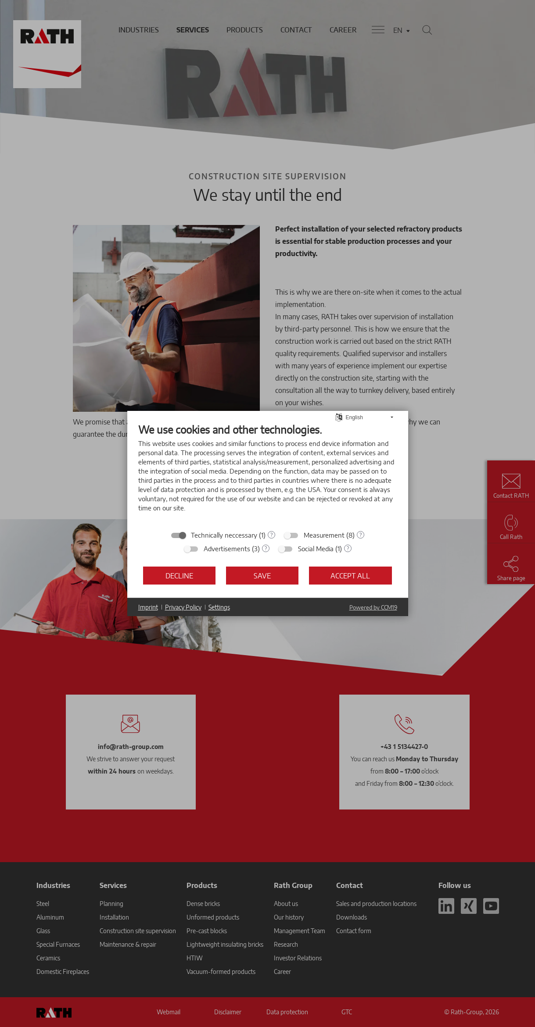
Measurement (324, 535)
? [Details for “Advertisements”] (266, 548)
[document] (267, 474)
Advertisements (227, 549)
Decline (179, 575)
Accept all (350, 575)
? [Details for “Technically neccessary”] (271, 534)
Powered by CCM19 (373, 607)
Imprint (148, 607)
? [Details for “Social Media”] (348, 548)
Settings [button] (219, 607)
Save (262, 575)
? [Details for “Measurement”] (360, 534)
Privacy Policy (183, 607)
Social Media (316, 549)
